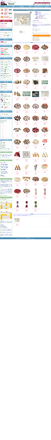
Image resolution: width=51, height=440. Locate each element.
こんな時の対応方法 (4, 195)
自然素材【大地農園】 (30, 8)
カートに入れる (41, 35)
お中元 (2, 131)
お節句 (2, 127)
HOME (5, 6)
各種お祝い (3, 136)
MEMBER (30, 6)
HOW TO (22, 6)
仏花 (2, 123)
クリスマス (3, 135)
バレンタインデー (4, 126)
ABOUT (13, 6)
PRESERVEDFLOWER (38, 6)
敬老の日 (3, 132)
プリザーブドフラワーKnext (26, 238)
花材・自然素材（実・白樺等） (21, 8)
